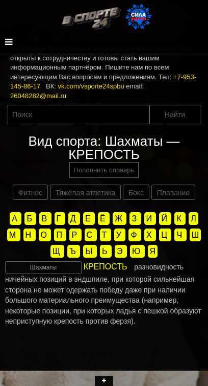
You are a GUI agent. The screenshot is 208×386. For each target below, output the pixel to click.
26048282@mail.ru (38, 96)
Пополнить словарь (104, 170)
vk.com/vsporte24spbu (91, 86)
